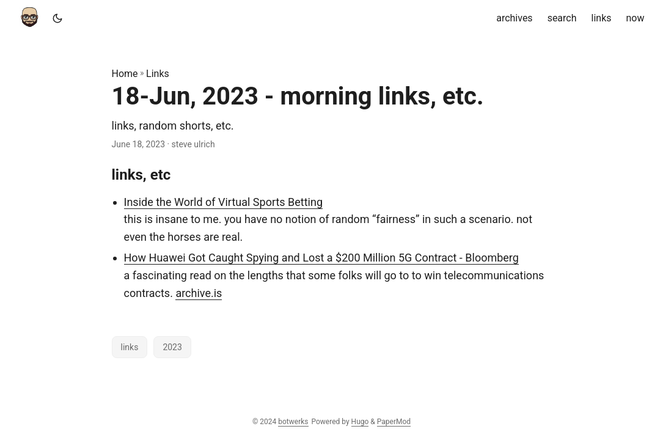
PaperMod (394, 421)
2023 (172, 347)
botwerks (293, 421)
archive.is (198, 293)
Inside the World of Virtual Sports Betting (223, 202)
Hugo (360, 421)
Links (157, 73)
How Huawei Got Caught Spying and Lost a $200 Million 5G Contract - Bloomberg (321, 257)
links (130, 347)
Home (125, 73)
